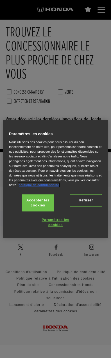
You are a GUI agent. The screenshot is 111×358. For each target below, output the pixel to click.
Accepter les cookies (37, 202)
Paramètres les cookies (55, 222)
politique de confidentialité (39, 185)
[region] (55, 179)
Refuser (86, 200)
